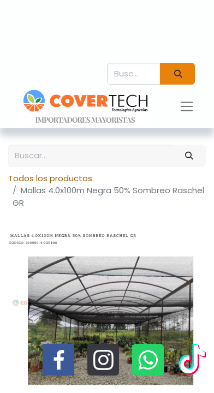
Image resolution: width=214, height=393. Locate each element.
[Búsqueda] (177, 74)
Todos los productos (50, 178)
